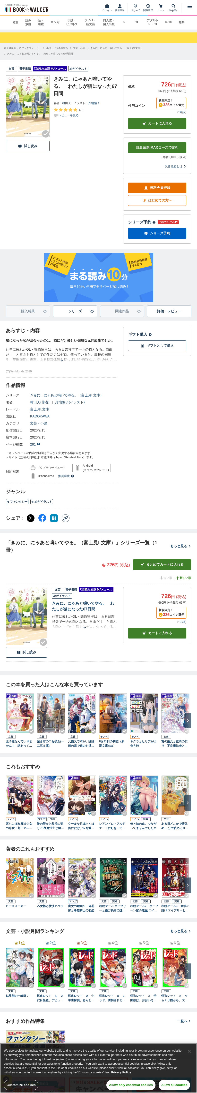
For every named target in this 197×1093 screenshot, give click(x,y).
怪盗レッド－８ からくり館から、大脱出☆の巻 (174, 998)
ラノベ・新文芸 (90, 22)
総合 (15, 22)
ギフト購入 (140, 334)
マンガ (55, 22)
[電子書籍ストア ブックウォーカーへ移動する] (22, 48)
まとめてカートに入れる (162, 564)
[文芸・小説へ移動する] (79, 48)
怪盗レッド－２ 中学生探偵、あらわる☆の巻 (81, 998)
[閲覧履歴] (148, 8)
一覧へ (184, 1021)
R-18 (168, 22)
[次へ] (187, 720)
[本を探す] (173, 8)
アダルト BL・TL (152, 22)
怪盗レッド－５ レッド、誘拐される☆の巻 (112, 998)
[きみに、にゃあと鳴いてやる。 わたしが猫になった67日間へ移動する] (40, 53)
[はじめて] (135, 8)
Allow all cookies (174, 1085)
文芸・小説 (38, 423)
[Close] (189, 1051)
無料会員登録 (157, 188)
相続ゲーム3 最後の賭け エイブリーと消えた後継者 (175, 908)
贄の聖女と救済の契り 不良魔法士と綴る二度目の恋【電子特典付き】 (174, 744)
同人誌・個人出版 (109, 22)
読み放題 (28, 22)
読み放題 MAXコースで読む (157, 147)
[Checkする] (46, 134)
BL (124, 22)
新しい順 (183, 578)
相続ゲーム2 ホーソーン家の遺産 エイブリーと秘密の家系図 (144, 908)
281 (35, 444)
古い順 (166, 578)
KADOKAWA (40, 416)
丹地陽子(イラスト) (70, 402)
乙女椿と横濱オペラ (50, 906)
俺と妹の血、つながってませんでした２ (143, 826)
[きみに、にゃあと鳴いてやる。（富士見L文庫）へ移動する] (116, 48)
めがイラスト (41, 501)
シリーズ (81, 311)
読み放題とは (175, 166)
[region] (98, 1068)
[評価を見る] (68, 112)
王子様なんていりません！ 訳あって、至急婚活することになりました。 (19, 744)
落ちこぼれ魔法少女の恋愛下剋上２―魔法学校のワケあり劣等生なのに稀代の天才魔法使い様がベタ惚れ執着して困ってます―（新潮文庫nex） (19, 826)
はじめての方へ (157, 200)
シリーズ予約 (142, 222)
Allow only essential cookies (131, 1085)
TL (137, 22)
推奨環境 (66, 476)
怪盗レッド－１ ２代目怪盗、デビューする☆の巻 (50, 998)
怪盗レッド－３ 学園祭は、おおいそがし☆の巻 (143, 998)
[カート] (161, 8)
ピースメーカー (16, 906)
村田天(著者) (39, 402)
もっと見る (180, 546)
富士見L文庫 (39, 409)
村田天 (66, 103)
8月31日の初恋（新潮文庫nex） (111, 743)
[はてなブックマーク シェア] (54, 518)
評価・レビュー (169, 311)
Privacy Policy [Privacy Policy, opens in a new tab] (121, 1072)
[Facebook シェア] (42, 518)
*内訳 (181, 112)
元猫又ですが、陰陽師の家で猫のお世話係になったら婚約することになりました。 (81, 744)
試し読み (27, 146)
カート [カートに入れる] (157, 633)
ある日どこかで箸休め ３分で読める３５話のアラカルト (174, 826)
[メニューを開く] (189, 7)
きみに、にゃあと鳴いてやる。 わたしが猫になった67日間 (83, 606)
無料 (181, 22)
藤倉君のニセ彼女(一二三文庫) (50, 743)
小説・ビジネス (72, 22)
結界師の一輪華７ (17, 996)
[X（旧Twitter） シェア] (30, 518)
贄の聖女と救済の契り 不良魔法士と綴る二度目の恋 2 (50, 826)
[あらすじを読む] (61, 354)
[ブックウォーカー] (26, 8)
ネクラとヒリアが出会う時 (143, 743)
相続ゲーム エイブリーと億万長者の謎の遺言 (112, 908)
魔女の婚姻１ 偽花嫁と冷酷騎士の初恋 (81, 908)
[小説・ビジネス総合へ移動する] (57, 48)
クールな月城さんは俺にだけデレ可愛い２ (81, 826)
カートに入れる (157, 123)
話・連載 (41, 22)
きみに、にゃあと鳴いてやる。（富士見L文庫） (66, 395)
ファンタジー (17, 501)
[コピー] (65, 518)
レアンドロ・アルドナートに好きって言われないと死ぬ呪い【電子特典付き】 (112, 826)
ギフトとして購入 (157, 346)
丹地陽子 (94, 103)
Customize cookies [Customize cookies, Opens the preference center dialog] (21, 1085)
